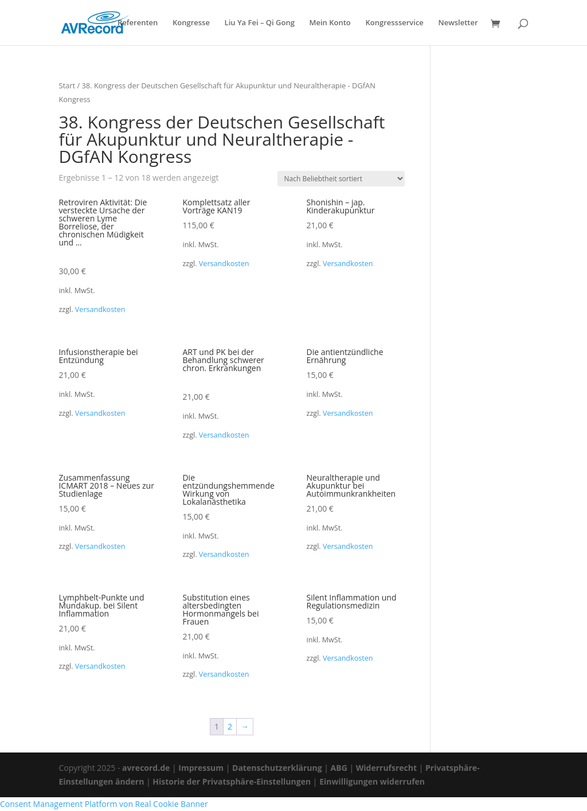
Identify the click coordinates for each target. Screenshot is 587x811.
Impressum (201, 767)
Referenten (138, 23)
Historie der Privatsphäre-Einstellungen (231, 781)
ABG (339, 767)
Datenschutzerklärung (277, 767)
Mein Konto (330, 23)
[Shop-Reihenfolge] (341, 178)
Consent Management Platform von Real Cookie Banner (104, 803)
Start (66, 85)
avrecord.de (146, 767)
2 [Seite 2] (230, 726)
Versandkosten (100, 309)
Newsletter (458, 23)
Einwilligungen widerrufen (372, 781)
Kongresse (191, 23)
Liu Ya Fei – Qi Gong (260, 23)
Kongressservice (394, 23)
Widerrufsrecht (386, 767)
